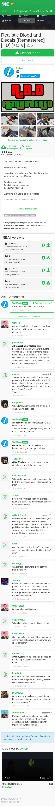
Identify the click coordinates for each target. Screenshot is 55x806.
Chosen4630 (18, 606)
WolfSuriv (17, 303)
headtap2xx (18, 673)
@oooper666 (18, 423)
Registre (44, 736)
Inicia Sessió (31, 736)
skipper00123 (18, 620)
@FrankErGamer (20, 346)
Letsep (20, 68)
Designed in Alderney (11, 799)
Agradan (29, 148)
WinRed (16, 323)
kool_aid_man (19, 476)
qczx (14, 544)
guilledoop (17, 342)
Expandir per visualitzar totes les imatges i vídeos (27, 140)
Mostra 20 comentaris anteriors (28, 316)
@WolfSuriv (18, 462)
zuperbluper (18, 713)
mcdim (15, 374)
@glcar (32, 346)
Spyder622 (17, 580)
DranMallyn (17, 693)
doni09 (15, 653)
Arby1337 (17, 495)
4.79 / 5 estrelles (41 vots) (11, 155)
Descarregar (28, 53)
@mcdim (16, 445)
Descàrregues (12, 148)
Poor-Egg (17, 563)
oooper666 (17, 402)
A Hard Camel (19, 515)
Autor (25, 303)
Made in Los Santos (10, 802)
